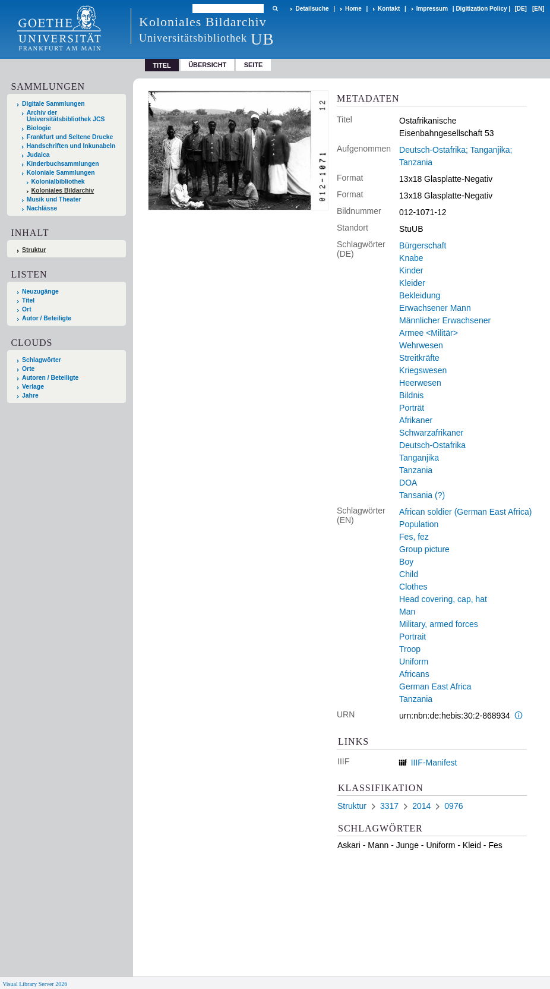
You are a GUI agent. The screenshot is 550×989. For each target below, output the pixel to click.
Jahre (30, 395)
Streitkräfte (419, 358)
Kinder (411, 270)
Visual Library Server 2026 (34, 984)
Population (418, 524)
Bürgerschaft (422, 245)
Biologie (39, 128)
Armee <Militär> (428, 333)
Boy (406, 561)
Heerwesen (420, 383)
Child (408, 574)
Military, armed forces (438, 624)
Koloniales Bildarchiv (62, 190)
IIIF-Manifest (434, 762)
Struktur (34, 250)
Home (353, 8)
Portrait (412, 636)
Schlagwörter (41, 360)
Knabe (411, 258)
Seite (253, 64)
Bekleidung (419, 295)
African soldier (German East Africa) (465, 511)
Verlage (33, 386)
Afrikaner (415, 420)
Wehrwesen (421, 345)
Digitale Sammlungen (53, 103)
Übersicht (207, 64)
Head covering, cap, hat (443, 599)
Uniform (413, 661)
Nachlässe (42, 208)
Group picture (424, 549)
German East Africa (435, 686)
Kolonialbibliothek (58, 181)
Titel (28, 300)
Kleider (412, 283)
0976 (453, 806)
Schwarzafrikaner (431, 432)
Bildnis (411, 395)
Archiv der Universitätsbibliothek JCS (66, 115)
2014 (421, 806)
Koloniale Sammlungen (61, 172)
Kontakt (389, 8)
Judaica (38, 155)
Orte (28, 369)
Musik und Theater (54, 199)
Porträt (411, 407)
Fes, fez (414, 536)
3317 (389, 806)
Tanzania (415, 470)
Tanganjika (419, 457)
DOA (408, 482)
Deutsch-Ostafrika (432, 445)
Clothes (413, 586)
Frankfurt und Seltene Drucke (70, 137)
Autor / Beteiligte (46, 318)
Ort (26, 309)
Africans (414, 674)
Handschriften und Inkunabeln (71, 146)
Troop (410, 649)
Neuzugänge (40, 291)
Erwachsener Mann (435, 308)
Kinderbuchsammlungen (63, 163)
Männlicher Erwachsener (445, 320)
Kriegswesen (423, 370)
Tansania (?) (422, 495)
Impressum (432, 8)
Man (407, 611)
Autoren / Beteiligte (50, 377)
